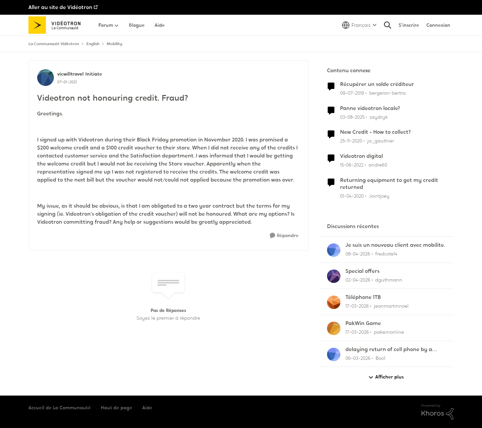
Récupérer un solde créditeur (377, 84)
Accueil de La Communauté (59, 408)
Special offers (362, 271)
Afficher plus (386, 377)
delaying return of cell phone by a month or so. (388, 349)
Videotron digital (361, 156)
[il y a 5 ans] (351, 140)
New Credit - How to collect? (375, 132)
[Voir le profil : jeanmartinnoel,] (333, 302)
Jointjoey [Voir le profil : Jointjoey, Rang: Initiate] (379, 196)
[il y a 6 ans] (352, 196)
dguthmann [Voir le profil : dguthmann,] (388, 280)
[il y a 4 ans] (352, 165)
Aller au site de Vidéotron (60, 7)
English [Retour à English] (92, 43)
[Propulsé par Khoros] (437, 412)
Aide (147, 408)
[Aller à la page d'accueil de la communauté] (56, 25)
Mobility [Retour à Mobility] (114, 43)
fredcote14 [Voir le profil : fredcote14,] (386, 254)
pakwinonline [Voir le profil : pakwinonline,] (389, 332)
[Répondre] (284, 235)
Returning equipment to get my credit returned (389, 184)
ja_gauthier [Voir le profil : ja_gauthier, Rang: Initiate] (380, 141)
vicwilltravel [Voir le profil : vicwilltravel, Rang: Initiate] (70, 74)
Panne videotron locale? (370, 108)
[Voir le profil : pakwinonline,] (333, 328)
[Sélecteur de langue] (359, 25)
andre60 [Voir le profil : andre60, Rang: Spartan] (378, 165)
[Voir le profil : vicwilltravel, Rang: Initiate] (45, 77)
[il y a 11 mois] (352, 116)
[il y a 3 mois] (357, 253)
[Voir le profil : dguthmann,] (333, 276)
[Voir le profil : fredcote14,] (333, 250)
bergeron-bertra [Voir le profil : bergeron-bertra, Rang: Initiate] (387, 93)
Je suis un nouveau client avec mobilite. (395, 245)
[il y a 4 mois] (357, 306)
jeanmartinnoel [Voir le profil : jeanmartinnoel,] (391, 306)
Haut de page (116, 408)
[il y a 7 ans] (352, 93)
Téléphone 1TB (363, 297)
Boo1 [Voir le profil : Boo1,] (380, 358)
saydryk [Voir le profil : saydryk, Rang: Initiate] (379, 117)
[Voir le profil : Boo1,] (333, 354)
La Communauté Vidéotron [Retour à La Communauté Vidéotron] (53, 43)
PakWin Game (363, 323)
